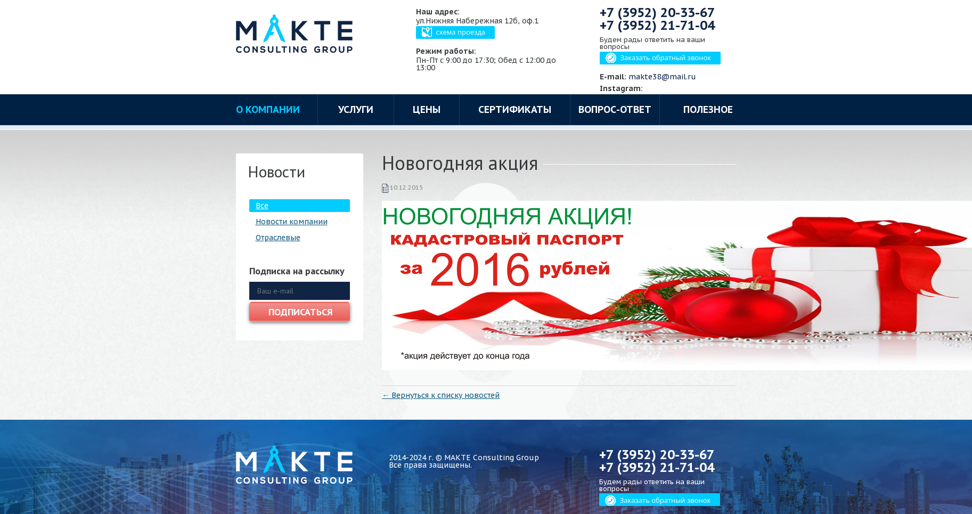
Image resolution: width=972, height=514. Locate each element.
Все (262, 205)
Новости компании (292, 221)
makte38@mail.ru (662, 76)
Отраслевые (278, 237)
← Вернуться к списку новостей (441, 395)
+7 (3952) (657, 12)
